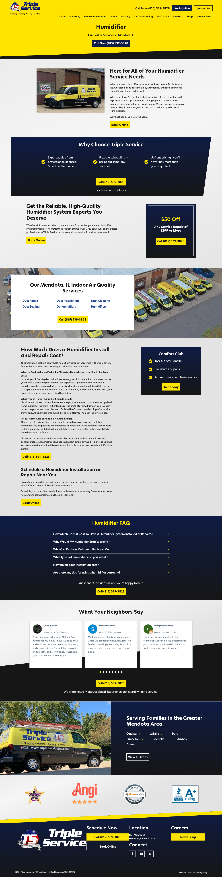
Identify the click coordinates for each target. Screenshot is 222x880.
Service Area (203, 16)
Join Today (171, 389)
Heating (125, 16)
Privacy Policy (202, 876)
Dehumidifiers (66, 308)
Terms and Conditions (187, 876)
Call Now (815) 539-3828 (152, 8)
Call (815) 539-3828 (111, 183)
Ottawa (132, 736)
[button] (100, 673)
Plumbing (75, 16)
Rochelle (158, 741)
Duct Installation (68, 302)
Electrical (178, 16)
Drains (113, 16)
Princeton (133, 741)
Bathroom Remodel (95, 16)
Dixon (131, 747)
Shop (190, 16)
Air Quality (162, 16)
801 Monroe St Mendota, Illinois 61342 (149, 840)
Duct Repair (30, 302)
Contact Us (203, 9)
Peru (175, 736)
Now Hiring (192, 840)
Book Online (182, 9)
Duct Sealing (30, 308)
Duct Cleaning (100, 302)
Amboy (182, 741)
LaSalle (154, 736)
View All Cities (138, 759)
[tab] (111, 536)
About (62, 16)
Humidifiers (99, 308)
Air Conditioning (143, 16)
